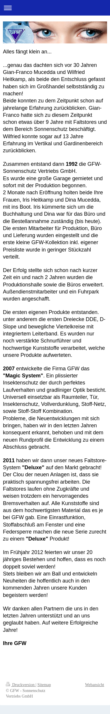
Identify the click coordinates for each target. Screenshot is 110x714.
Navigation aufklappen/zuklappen (55, 7)
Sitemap (44, 685)
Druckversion (20, 685)
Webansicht (94, 685)
